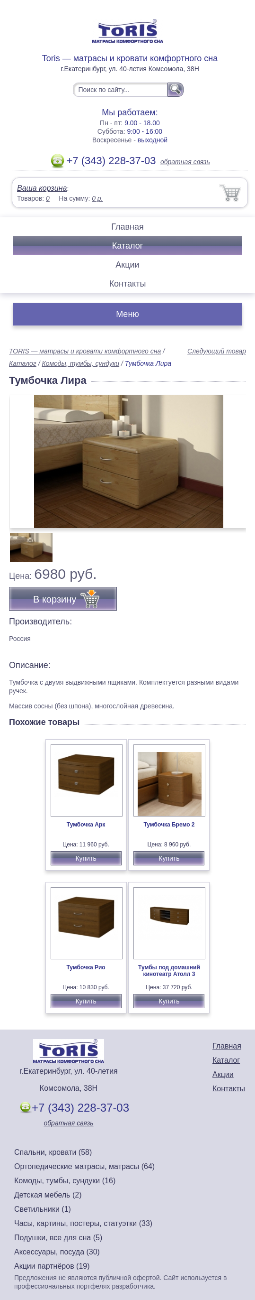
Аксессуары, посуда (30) (57, 1252)
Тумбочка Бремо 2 (168, 824)
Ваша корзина (42, 188)
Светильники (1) (42, 1209)
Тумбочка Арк (86, 824)
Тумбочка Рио (85, 967)
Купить (85, 858)
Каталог (127, 246)
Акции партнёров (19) (52, 1266)
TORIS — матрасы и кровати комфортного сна (85, 351)
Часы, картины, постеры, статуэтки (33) (83, 1223)
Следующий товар (216, 351)
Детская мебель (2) (47, 1195)
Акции (127, 264)
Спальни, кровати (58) (53, 1152)
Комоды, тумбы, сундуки (80, 363)
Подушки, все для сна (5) (58, 1238)
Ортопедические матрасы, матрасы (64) (84, 1166)
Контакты (127, 283)
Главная (127, 227)
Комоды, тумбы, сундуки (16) (64, 1181)
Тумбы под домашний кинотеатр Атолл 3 (169, 970)
